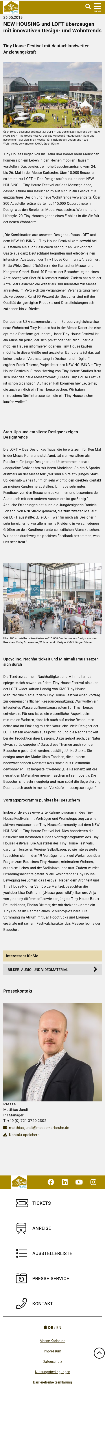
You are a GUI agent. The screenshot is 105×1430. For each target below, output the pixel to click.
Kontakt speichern (21, 1134)
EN (58, 1327)
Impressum (52, 1351)
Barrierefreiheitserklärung (52, 1382)
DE (50, 1327)
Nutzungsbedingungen (52, 1372)
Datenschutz (52, 1361)
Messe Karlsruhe (52, 1341)
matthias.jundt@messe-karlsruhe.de (36, 1127)
